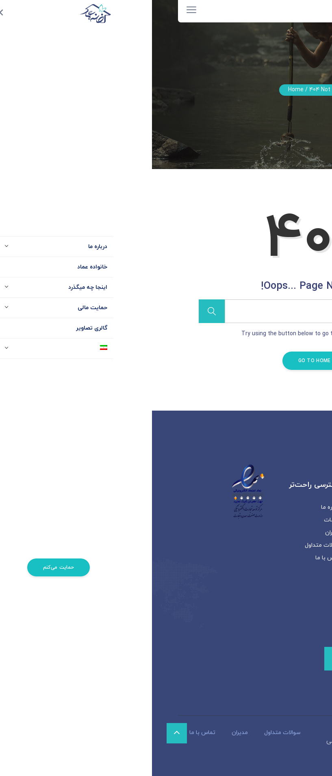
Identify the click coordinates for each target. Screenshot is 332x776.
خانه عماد (198, 740)
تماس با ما (176, 558)
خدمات (180, 520)
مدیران (181, 532)
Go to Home (166, 361)
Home (144, 90)
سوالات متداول (171, 545)
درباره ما (179, 507)
